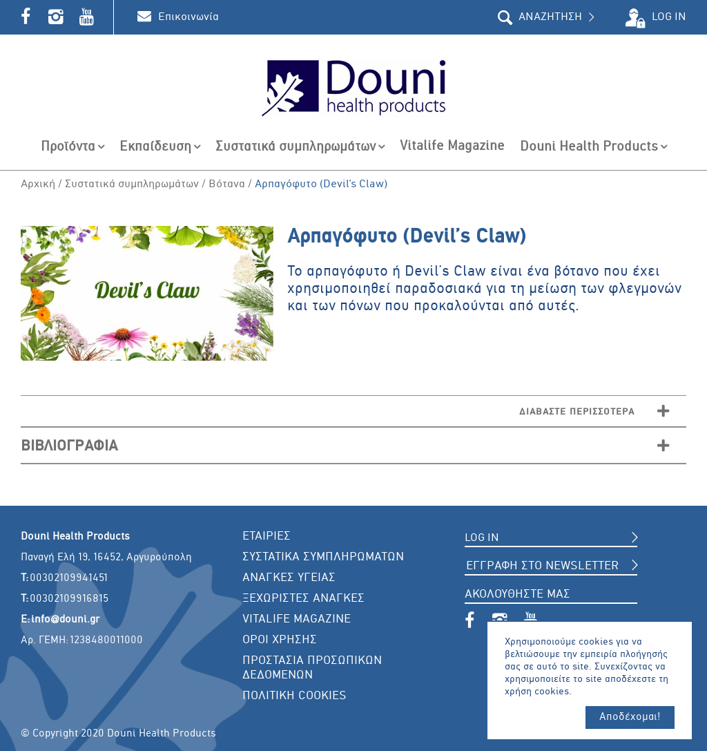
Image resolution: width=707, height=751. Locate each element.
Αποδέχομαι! (630, 717)
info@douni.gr (65, 619)
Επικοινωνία (188, 17)
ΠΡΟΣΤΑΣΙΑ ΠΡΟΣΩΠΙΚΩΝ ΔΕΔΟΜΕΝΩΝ (312, 668)
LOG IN (669, 17)
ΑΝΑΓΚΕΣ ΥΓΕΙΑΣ (289, 578)
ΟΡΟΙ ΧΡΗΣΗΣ (279, 640)
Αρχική (38, 184)
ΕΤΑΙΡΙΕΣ (266, 536)
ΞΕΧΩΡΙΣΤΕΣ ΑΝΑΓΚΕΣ (303, 599)
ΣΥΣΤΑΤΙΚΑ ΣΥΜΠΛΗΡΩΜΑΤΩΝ (323, 557)
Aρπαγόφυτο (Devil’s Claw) (321, 184)
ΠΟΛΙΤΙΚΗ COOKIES (294, 696)
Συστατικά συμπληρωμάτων (132, 184)
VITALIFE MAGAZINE (296, 619)
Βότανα (227, 184)
